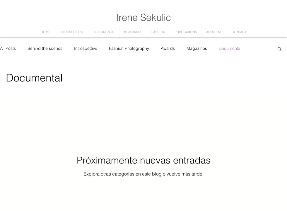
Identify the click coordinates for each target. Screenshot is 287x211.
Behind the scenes (45, 48)
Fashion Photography (129, 48)
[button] (279, 49)
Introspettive (85, 48)
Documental (230, 48)
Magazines (197, 48)
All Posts (8, 48)
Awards (168, 48)
